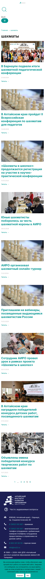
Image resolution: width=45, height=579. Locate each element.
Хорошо (20, 575)
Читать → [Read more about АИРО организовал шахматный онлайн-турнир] (5, 277)
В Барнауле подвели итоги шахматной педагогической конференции (21, 69)
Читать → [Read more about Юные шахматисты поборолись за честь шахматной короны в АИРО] (5, 232)
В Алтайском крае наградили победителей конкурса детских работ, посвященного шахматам (19, 411)
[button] (4, 20)
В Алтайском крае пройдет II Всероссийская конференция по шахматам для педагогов (22, 119)
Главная (4, 30)
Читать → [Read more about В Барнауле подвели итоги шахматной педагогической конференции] (5, 81)
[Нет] (42, 569)
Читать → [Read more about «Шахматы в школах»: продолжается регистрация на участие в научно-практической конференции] (5, 184)
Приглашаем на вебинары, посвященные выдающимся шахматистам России (21, 313)
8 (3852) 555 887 (16, 524)
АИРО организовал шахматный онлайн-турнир (21, 267)
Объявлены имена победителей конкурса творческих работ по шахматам (18, 463)
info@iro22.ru (14, 547)
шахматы (14, 30)
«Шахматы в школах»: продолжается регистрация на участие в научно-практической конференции (21, 171)
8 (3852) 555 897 (16, 529)
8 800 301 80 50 (15, 543)
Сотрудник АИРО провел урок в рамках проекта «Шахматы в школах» (19, 361)
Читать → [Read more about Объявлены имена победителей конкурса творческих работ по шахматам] (5, 476)
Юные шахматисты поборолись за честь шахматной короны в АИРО (21, 221)
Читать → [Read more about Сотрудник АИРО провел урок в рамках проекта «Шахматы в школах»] (5, 373)
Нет (28, 575)
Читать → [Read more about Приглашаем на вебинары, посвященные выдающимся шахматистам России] (5, 325)
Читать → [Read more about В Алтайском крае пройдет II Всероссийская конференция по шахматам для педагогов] (5, 133)
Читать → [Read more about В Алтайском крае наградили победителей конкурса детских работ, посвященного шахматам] (5, 425)
